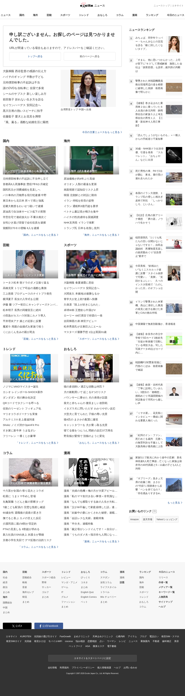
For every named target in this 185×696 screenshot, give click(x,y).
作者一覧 (163, 582)
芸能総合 (27, 577)
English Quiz (87, 592)
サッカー (46, 587)
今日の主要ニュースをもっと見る (102, 132)
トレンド (84, 15)
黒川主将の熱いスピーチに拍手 (23, 110)
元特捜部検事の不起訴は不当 (21, 82)
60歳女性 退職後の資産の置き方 (22, 512)
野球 (44, 582)
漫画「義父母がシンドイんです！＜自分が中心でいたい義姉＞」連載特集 (91, 529)
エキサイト (178, 5)
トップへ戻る (35, 56)
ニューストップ (162, 5)
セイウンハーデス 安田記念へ (22, 105)
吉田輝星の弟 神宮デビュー (80, 320)
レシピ (122, 641)
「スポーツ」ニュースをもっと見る (98, 338)
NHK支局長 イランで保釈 (79, 222)
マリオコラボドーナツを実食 (20, 413)
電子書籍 (111, 646)
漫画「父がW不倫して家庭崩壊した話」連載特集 (91, 507)
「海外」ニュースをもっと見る (100, 234)
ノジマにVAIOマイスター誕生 (21, 386)
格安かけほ (40, 641)
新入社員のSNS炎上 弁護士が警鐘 (23, 534)
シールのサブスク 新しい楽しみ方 (24, 93)
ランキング (152, 15)
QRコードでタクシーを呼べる (21, 402)
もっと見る (174, 502)
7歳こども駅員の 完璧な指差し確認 (24, 507)
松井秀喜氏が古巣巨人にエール (82, 326)
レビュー (66, 577)
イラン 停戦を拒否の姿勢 (79, 200)
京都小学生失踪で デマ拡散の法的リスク (27, 540)
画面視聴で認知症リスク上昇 (81, 189)
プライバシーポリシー (83, 667)
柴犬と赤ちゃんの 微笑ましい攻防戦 (85, 402)
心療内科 (120, 636)
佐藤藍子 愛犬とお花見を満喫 (22, 116)
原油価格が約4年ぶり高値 (79, 178)
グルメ (64, 597)
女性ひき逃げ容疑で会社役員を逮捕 (24, 222)
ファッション (68, 602)
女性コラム (106, 582)
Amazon (134, 519)
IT (62, 592)
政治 (5, 587)
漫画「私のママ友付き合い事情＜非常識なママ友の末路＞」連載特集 (91, 496)
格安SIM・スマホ (170, 636)
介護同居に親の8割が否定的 (20, 523)
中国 (5, 607)
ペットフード (75, 646)
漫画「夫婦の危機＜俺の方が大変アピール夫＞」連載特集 (91, 490)
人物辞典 (163, 597)
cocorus (69, 641)
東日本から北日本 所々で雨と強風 (23, 200)
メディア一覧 (165, 587)
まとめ (6, 592)
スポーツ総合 (49, 577)
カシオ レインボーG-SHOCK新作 (23, 392)
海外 (35, 15)
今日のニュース (175, 15)
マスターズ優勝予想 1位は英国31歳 (85, 331)
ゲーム (64, 587)
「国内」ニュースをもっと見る (39, 234)
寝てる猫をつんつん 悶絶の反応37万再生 (88, 430)
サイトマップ (165, 602)
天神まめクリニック (102, 636)
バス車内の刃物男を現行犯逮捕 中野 (24, 195)
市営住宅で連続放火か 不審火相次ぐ (24, 217)
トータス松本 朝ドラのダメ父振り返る (26, 282)
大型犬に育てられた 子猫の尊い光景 (85, 413)
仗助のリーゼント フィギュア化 (22, 408)
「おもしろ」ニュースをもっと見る (98, 442)
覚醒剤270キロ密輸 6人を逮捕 (21, 228)
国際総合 (7, 602)
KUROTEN (25, 636)
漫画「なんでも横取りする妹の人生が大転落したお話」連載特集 (91, 501)
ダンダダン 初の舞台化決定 (19, 397)
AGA (87, 646)
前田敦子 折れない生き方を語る (23, 99)
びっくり (85, 577)
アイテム (132, 636)
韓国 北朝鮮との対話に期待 (80, 195)
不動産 (156, 641)
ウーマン (111, 641)
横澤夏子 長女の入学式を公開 (20, 299)
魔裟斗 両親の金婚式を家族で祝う (23, 326)
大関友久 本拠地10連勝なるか (82, 293)
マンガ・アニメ (69, 582)
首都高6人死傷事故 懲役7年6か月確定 (25, 184)
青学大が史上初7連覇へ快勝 (80, 299)
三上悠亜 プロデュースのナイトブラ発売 (27, 293)
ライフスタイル (108, 587)
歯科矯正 (166, 641)
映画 (24, 582)
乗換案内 (145, 641)
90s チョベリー (108, 597)
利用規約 (64, 667)
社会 (5, 577)
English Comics (89, 597)
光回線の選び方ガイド (45, 636)
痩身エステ (98, 646)
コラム (120, 15)
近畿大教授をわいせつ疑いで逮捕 (23, 206)
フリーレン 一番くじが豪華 (19, 435)
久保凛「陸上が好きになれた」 (82, 304)
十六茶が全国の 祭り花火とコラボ (23, 490)
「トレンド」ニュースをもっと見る (37, 442)
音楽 (24, 587)
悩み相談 (80, 641)
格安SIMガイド (14, 641)
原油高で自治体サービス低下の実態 (24, 211)
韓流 (24, 597)
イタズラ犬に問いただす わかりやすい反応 (90, 408)
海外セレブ (28, 592)
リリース (163, 577)
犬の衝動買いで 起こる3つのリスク (85, 392)
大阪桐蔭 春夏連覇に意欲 (79, 282)
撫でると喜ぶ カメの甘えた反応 (22, 518)
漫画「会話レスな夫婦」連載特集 (84, 518)
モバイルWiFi (55, 641)
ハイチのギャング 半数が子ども (23, 76)
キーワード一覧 (167, 592)
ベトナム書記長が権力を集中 (81, 211)
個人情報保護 (104, 667)
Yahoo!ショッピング (166, 519)
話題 (122, 582)
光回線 (27, 641)
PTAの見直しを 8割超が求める (21, 529)
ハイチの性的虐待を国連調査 (81, 217)
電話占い (153, 636)
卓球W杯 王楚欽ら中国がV (80, 310)
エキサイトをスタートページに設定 (92, 658)
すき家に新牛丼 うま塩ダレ (19, 430)
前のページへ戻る (90, 56)
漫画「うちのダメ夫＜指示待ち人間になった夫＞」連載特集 (91, 534)
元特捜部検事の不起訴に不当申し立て (25, 178)
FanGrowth (65, 636)
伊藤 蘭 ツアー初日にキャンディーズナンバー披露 (30, 304)
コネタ (84, 582)
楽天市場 (147, 519)
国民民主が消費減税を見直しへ (21, 189)
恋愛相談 (92, 641)
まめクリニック (82, 636)
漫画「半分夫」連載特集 (78, 523)
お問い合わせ (130, 667)
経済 (5, 582)
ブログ (143, 636)
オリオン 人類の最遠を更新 (80, 184)
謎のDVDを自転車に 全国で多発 (23, 88)
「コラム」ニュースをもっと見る (38, 546)
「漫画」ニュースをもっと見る (100, 541)
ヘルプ (162, 606)
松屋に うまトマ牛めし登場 (19, 496)
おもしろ (102, 15)
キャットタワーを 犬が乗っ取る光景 (85, 424)
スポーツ (65, 15)
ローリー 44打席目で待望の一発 (83, 315)
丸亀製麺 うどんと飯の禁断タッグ (23, 501)
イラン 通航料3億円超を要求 (81, 206)
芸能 (49, 15)
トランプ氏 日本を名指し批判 (81, 228)
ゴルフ (45, 592)
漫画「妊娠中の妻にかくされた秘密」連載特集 (91, 512)
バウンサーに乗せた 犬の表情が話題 (85, 397)
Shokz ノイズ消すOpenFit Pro (21, 424)
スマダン (105, 577)
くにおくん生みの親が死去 (19, 331)
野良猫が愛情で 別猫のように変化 (84, 435)
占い (102, 641)
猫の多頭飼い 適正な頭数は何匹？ (84, 386)
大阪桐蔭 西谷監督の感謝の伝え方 (24, 71)
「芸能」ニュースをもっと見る (39, 338)
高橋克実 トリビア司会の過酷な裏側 (24, 288)
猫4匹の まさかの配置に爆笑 (81, 419)
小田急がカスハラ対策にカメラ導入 (24, 315)
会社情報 (52, 667)
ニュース (6, 15)
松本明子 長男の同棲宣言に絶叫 (22, 310)
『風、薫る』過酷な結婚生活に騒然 (26, 122)
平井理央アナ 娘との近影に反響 (22, 320)
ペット (84, 602)
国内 (21, 15)
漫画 (134, 15)
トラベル (105, 592)
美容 (176, 641)
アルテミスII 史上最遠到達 (19, 419)
